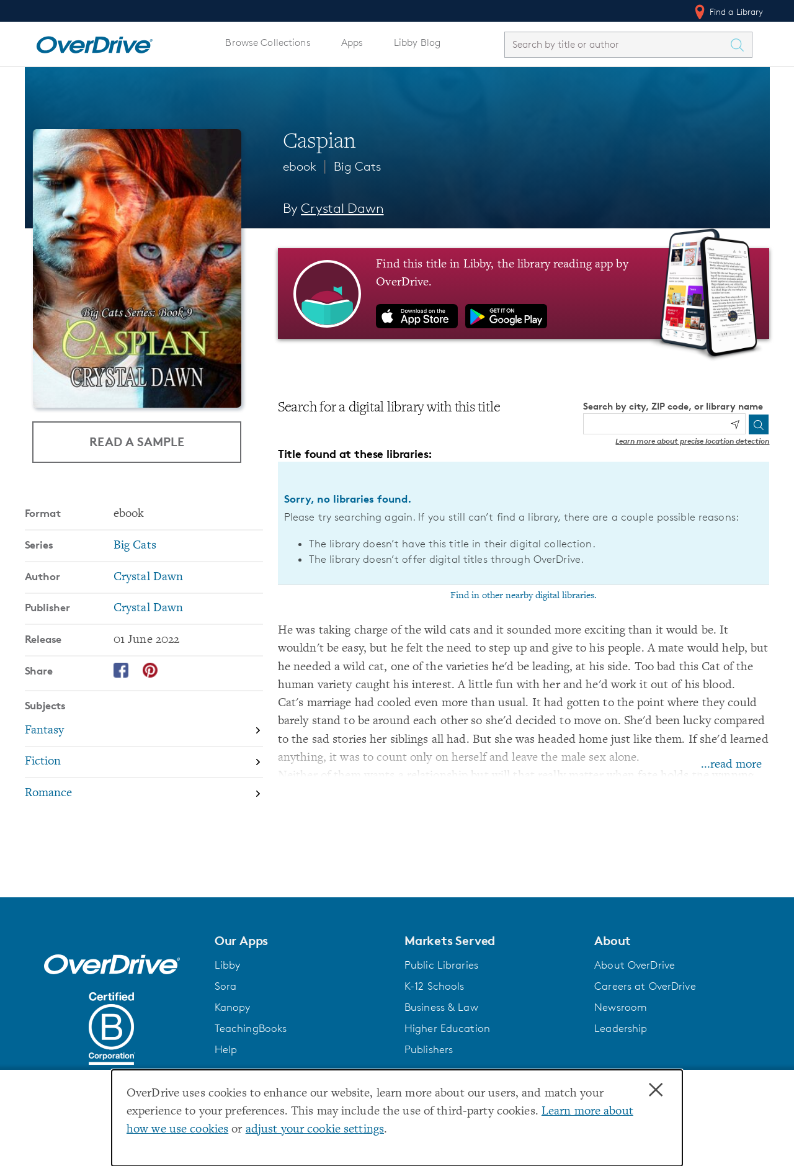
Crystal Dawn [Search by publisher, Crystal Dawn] (148, 608)
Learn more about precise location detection (692, 441)
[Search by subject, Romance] (144, 793)
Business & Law (441, 1007)
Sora (226, 986)
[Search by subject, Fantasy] (144, 731)
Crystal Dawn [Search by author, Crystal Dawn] (342, 208)
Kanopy (233, 1007)
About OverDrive (634, 965)
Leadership (620, 1028)
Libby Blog (417, 42)
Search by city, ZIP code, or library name (673, 406)
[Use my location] (735, 424)
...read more (731, 765)
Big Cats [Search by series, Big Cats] (135, 546)
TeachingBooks (251, 1028)
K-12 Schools (434, 986)
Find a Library (728, 11)
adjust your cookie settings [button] (315, 1130)
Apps (352, 42)
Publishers (428, 1049)
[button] (302, 940)
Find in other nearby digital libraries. (523, 596)
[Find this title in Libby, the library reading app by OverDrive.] (524, 293)
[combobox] (617, 44)
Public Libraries (441, 965)
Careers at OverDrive (644, 986)
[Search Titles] (740, 44)
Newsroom (620, 1007)
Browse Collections (267, 42)
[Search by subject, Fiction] (144, 763)
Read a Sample (136, 441)
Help (226, 1049)
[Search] (759, 424)
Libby (228, 965)
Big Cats (357, 166)
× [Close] (656, 1090)
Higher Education (447, 1028)
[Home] (94, 42)
